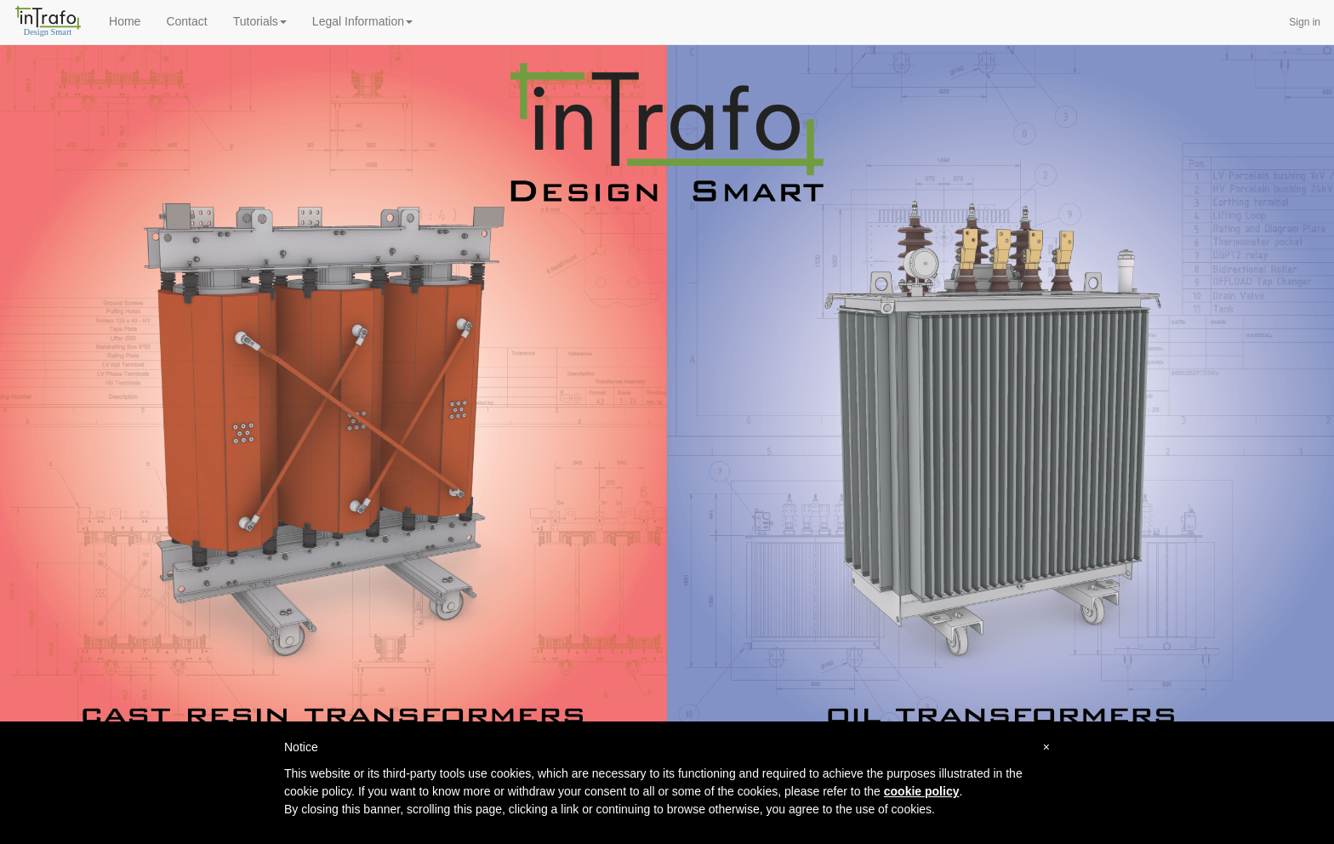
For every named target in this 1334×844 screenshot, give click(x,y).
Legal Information (362, 21)
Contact (186, 21)
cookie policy (922, 791)
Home (124, 21)
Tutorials (260, 21)
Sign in (1304, 22)
